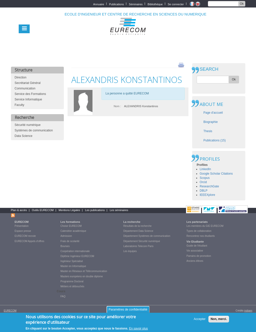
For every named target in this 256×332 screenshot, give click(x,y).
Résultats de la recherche (137, 226)
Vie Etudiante (195, 241)
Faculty (19, 105)
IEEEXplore (207, 195)
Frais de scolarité (70, 241)
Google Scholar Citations (216, 173)
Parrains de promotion (198, 256)
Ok (242, 3)
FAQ (63, 296)
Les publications (95, 210)
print (181, 65)
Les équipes (130, 251)
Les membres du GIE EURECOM (204, 226)
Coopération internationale (75, 251)
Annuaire (98, 4)
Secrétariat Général (28, 83)
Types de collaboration (198, 231)
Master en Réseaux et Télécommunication (84, 271)
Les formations (70, 221)
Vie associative (194, 250)
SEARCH (209, 69)
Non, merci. (219, 320)
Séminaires (136, 4)
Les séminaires (119, 210)
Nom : (117, 106)
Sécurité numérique (28, 125)
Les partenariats (197, 221)
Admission (66, 236)
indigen (248, 310)
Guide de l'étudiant (196, 245)
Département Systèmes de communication (146, 236)
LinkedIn (205, 169)
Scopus (205, 178)
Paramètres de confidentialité (128, 310)
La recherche (131, 221)
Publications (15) (214, 140)
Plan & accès (19, 210)
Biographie (210, 122)
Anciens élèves (194, 261)
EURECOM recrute (25, 236)
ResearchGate (209, 186)
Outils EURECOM (43, 210)
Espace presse (23, 231)
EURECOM (22, 221)
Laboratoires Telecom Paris (138, 246)
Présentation (22, 226)
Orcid (203, 182)
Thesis (207, 131)
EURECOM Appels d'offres (29, 241)
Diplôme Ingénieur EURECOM (77, 256)
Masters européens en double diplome (82, 276)
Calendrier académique (73, 231)
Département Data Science (138, 231)
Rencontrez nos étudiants (200, 236)
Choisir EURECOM (71, 226)
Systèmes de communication (34, 130)
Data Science (23, 136)
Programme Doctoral (72, 281)
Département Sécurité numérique (141, 241)
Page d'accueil (213, 112)
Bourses (65, 246)
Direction (20, 77)
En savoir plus (138, 329)
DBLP (203, 190)
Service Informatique (28, 99)
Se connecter (176, 4)
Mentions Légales (69, 210)
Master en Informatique (73, 266)
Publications (116, 4)
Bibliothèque (155, 4)
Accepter (199, 320)
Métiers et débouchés (73, 286)
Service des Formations (30, 94)
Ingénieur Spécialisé (72, 261)
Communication (25, 88)
